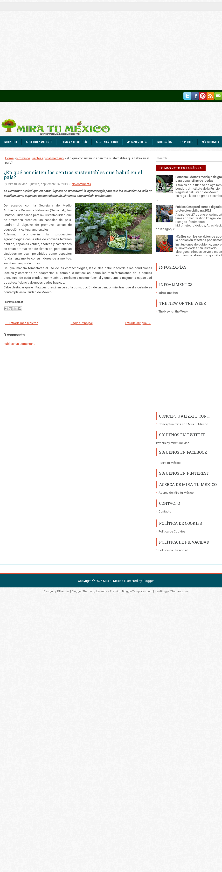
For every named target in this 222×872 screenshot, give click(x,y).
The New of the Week (173, 311)
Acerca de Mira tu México (176, 492)
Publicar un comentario (19, 344)
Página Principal (82, 323)
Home (9, 158)
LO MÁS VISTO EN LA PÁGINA (181, 168)
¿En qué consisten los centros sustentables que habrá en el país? (73, 175)
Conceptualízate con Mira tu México (183, 424)
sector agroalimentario (48, 158)
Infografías (164, 142)
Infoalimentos (168, 292)
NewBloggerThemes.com (171, 591)
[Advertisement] (45, 45)
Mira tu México (170, 463)
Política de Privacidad (173, 550)
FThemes (63, 591)
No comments (81, 184)
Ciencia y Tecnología (74, 142)
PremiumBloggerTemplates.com (131, 591)
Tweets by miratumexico (172, 443)
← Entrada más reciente (21, 323)
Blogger (148, 581)
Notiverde (10, 142)
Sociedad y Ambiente (39, 142)
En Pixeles (186, 142)
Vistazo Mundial (137, 142)
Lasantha (102, 591)
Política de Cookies (172, 531)
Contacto (165, 511)
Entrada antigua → (138, 323)
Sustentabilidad (107, 142)
